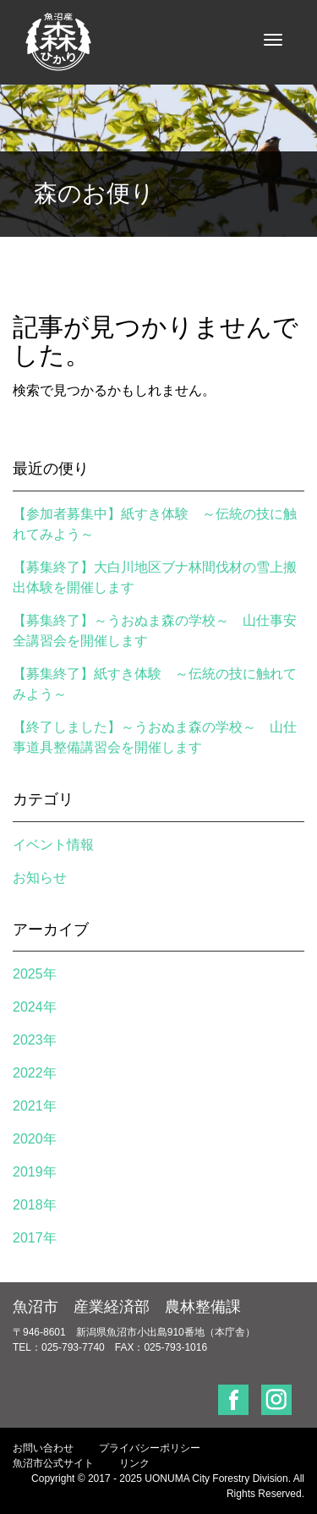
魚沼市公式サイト (53, 1463)
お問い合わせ (43, 1448)
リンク (134, 1463)
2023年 (35, 1040)
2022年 (35, 1073)
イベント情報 (53, 844)
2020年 (35, 1139)
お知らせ (40, 877)
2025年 (35, 974)
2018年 (35, 1205)
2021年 (35, 1106)
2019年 (35, 1172)
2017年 (35, 1238)
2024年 (35, 1007)
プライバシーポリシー (149, 1448)
